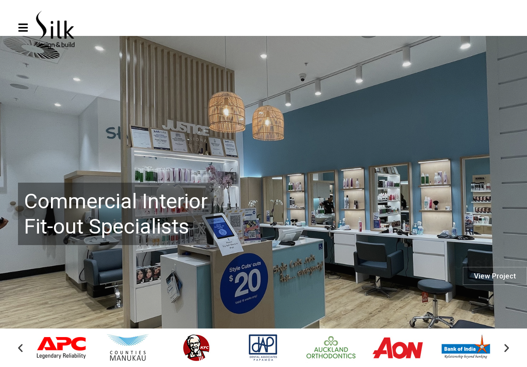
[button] (20, 348)
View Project (495, 299)
